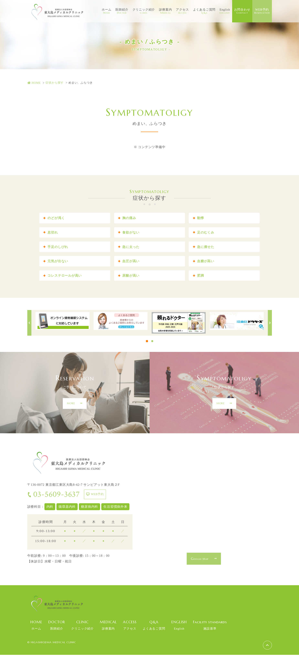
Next (270, 335)
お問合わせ (242, 11)
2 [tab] (152, 353)
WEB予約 (262, 11)
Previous (29, 335)
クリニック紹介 (143, 11)
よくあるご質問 (204, 11)
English (225, 11)
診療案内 (165, 11)
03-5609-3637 (53, 507)
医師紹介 (121, 11)
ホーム (106, 11)
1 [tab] (147, 353)
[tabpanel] (62, 333)
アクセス (182, 11)
